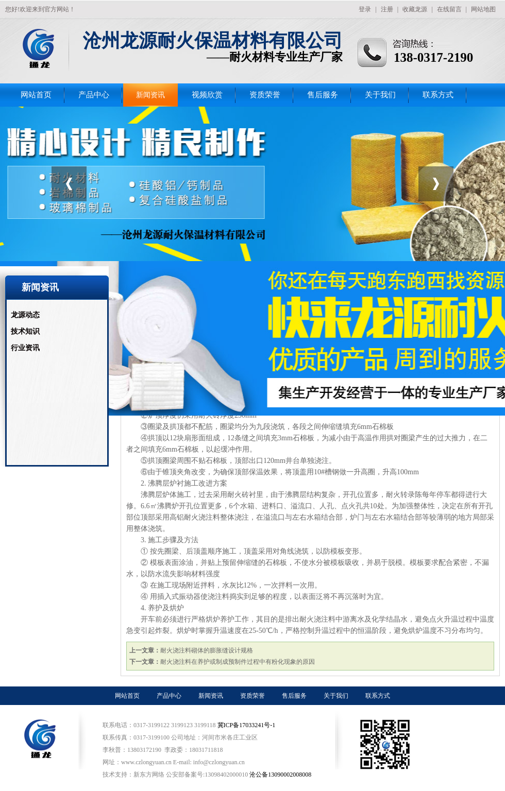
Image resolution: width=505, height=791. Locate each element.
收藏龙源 (414, 9)
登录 (365, 9)
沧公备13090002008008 (280, 774)
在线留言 (449, 9)
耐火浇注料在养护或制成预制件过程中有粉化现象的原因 (237, 661)
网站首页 (36, 95)
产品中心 (93, 95)
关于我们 (380, 95)
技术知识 (25, 331)
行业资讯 (25, 348)
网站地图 (483, 9)
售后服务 (322, 95)
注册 (387, 9)
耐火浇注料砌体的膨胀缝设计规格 (206, 650)
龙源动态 (25, 315)
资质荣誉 (264, 95)
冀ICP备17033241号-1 (247, 725)
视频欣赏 (207, 95)
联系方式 (438, 95)
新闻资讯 (150, 95)
